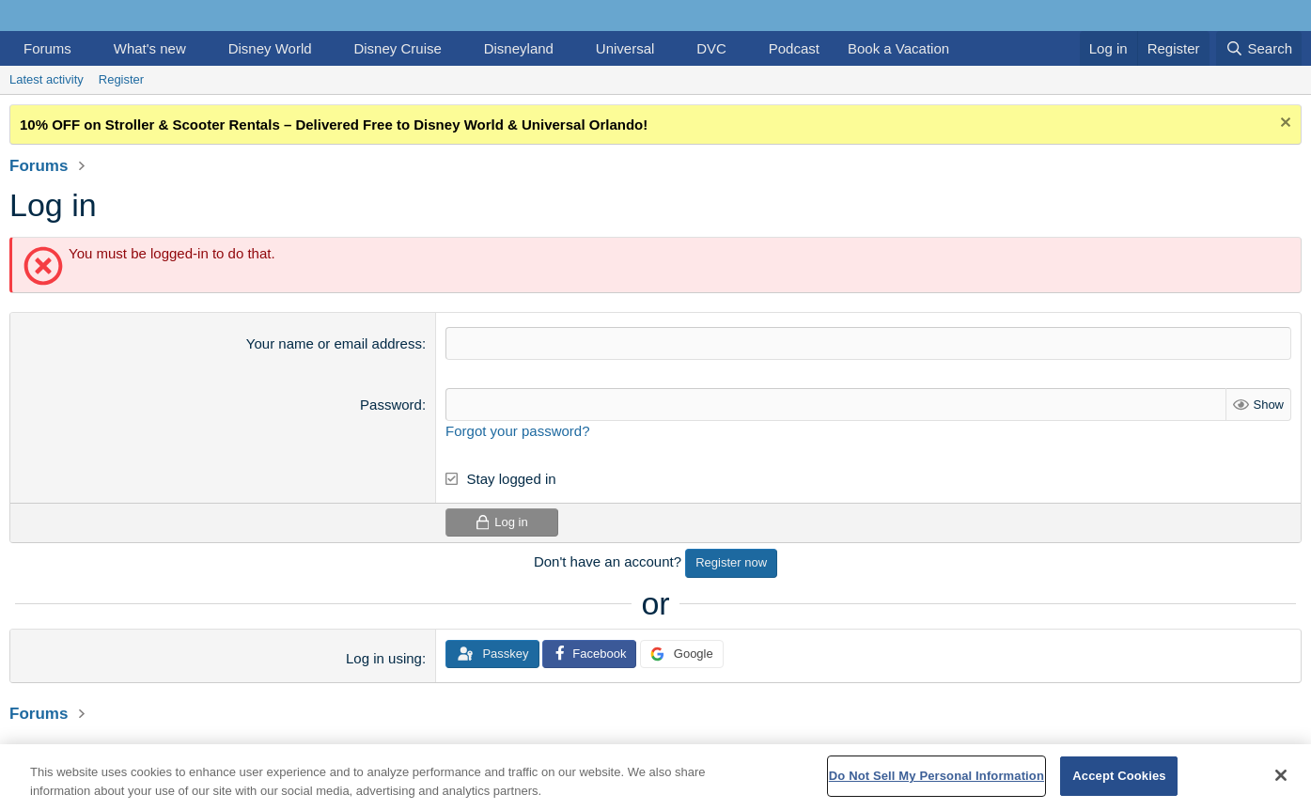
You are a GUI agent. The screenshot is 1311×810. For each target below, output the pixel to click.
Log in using (384, 658)
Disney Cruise (397, 48)
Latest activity (46, 79)
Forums (47, 48)
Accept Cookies (1118, 776)
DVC (711, 48)
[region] (655, 777)
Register (121, 79)
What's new (150, 48)
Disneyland (519, 48)
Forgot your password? (517, 431)
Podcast (794, 48)
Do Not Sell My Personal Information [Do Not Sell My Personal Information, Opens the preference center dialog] (936, 776)
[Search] (1259, 48)
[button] (86, 48)
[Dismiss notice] (1283, 124)
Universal (625, 48)
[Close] (1281, 775)
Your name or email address (334, 343)
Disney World (270, 48)
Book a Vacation (898, 48)
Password (391, 405)
